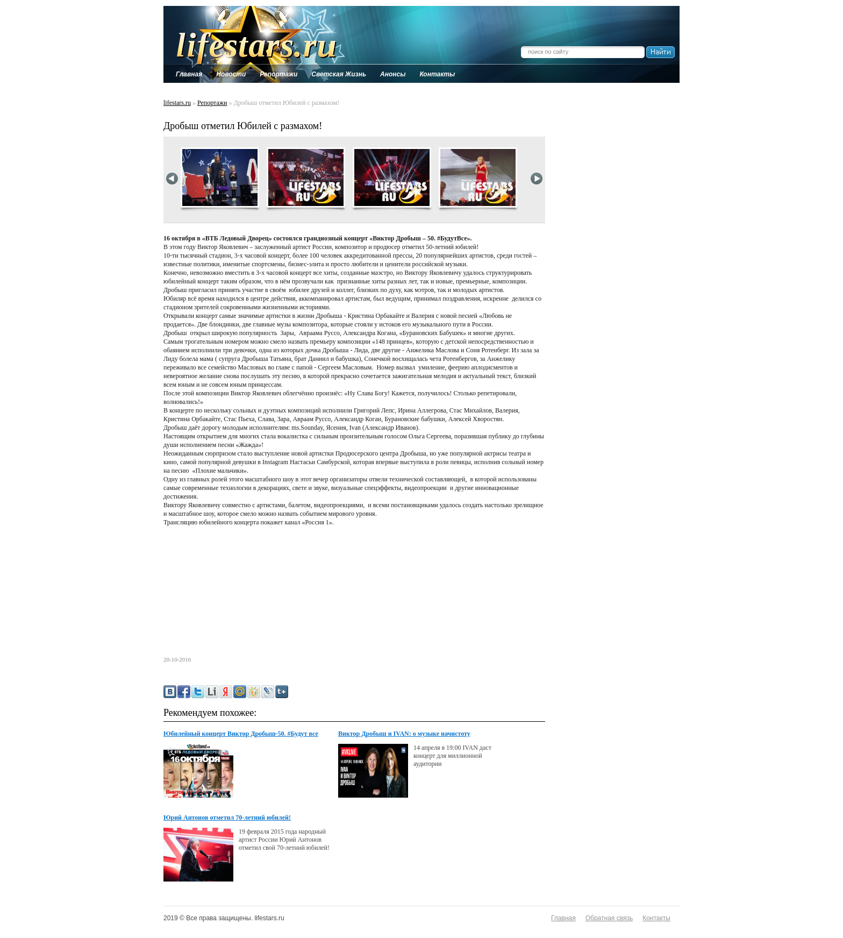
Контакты (656, 918)
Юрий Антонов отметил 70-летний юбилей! (227, 817)
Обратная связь (609, 918)
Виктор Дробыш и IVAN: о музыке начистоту (404, 733)
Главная (563, 918)
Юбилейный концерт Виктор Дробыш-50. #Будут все (240, 733)
